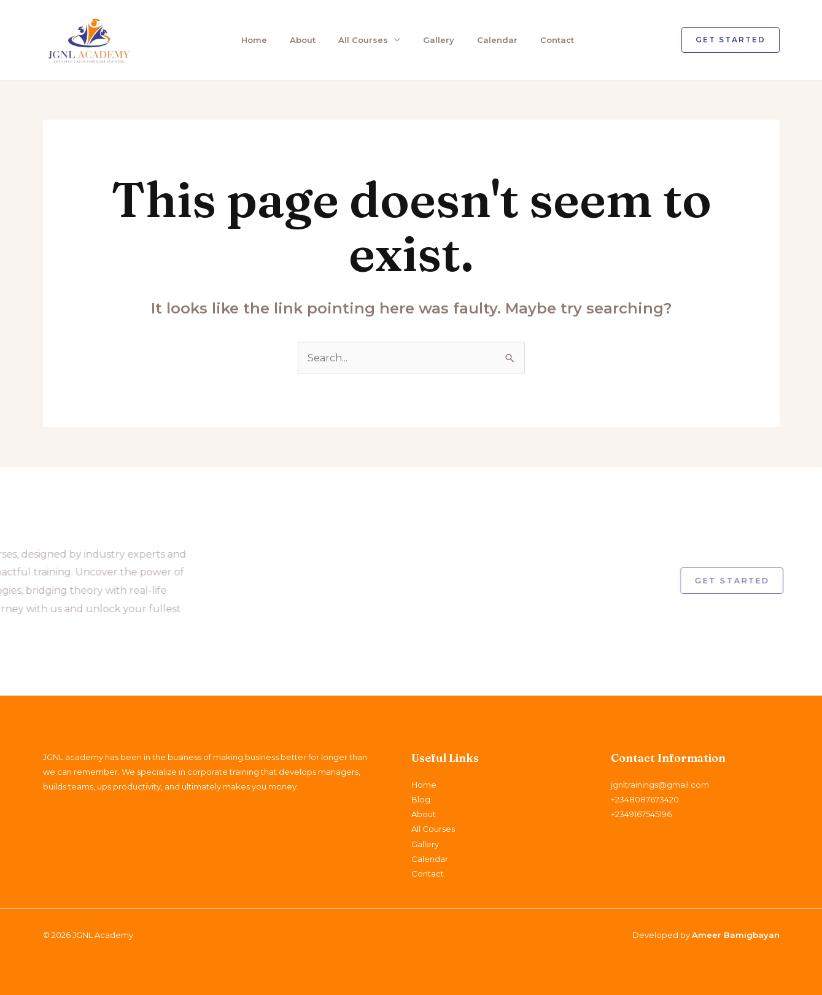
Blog (420, 799)
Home (254, 40)
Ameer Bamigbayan (736, 935)
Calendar (497, 40)
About (303, 40)
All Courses (363, 40)
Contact (557, 40)
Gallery (438, 40)
